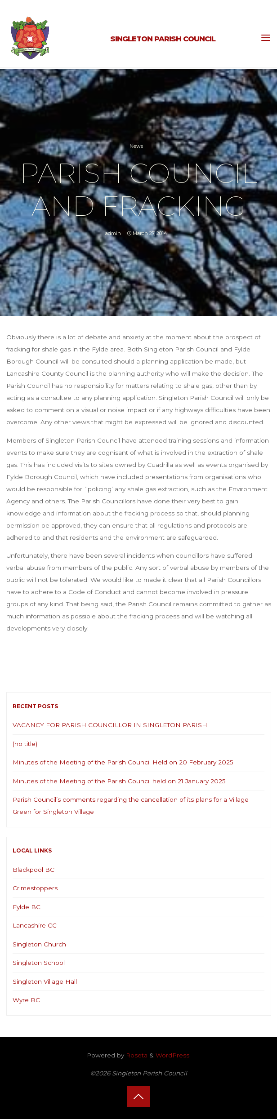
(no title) (25, 743)
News (136, 146)
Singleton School (39, 962)
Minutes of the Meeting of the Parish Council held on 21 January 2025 (119, 781)
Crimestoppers (35, 888)
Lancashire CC (35, 925)
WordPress (172, 1055)
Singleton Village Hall (45, 981)
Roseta (135, 1055)
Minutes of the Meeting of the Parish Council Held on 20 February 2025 (123, 762)
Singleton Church (39, 944)
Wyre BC (26, 1000)
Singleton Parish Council (162, 38)
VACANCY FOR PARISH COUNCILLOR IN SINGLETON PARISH (110, 724)
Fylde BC (26, 906)
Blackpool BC (33, 869)
